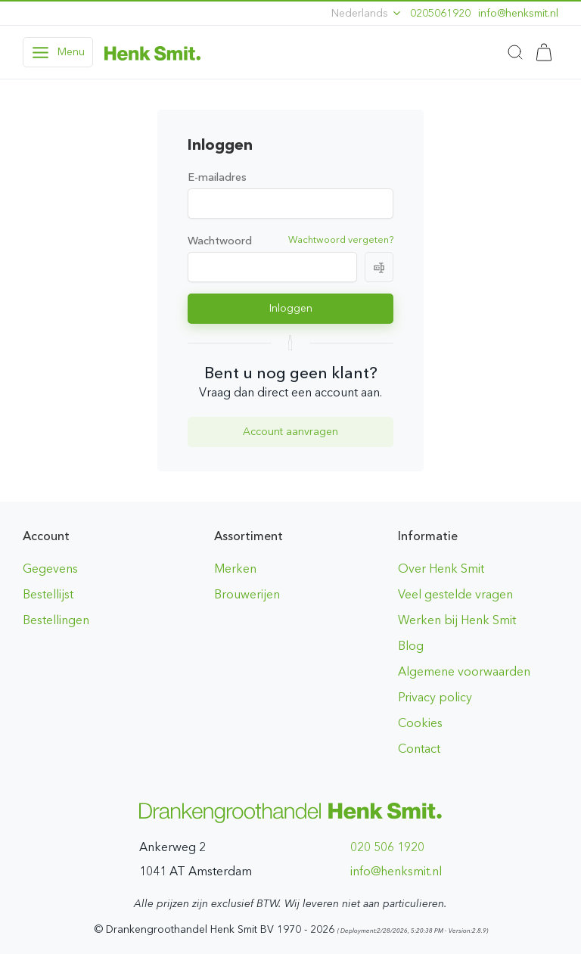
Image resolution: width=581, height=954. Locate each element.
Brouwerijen (247, 594)
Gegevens (50, 568)
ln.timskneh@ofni (518, 13)
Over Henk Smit (441, 568)
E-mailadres (217, 177)
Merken (235, 568)
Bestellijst (48, 594)
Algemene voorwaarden (464, 671)
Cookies (420, 723)
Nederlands (366, 13)
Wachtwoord (220, 240)
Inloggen (290, 308)
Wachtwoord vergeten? (340, 239)
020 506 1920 (387, 847)
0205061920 (440, 13)
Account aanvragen (290, 431)
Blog (411, 646)
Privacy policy (435, 697)
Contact (419, 748)
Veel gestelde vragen (455, 594)
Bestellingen (56, 620)
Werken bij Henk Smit (457, 620)
